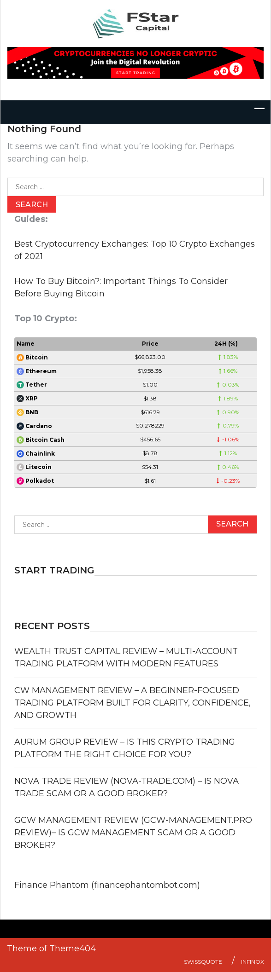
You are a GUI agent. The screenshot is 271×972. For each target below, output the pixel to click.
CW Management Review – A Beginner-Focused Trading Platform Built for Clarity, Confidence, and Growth (132, 702)
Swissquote (203, 961)
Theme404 (72, 948)
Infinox (252, 961)
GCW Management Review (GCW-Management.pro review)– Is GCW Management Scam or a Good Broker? (133, 832)
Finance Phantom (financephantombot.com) (107, 885)
